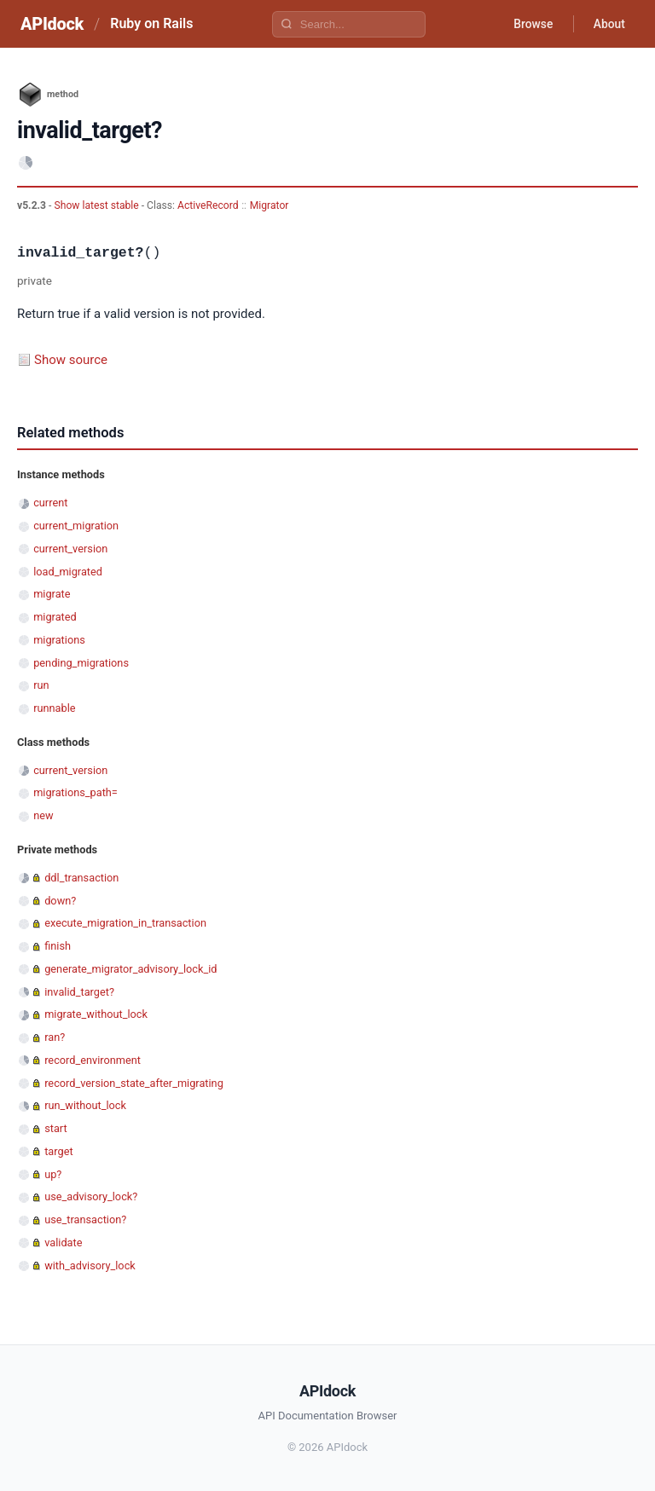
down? (60, 900)
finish (57, 945)
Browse (531, 24)
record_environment (92, 1060)
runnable (54, 708)
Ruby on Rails (151, 23)
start (55, 1128)
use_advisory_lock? (90, 1196)
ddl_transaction (81, 877)
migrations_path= (75, 792)
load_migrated (67, 571)
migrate (51, 593)
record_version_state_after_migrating (133, 1083)
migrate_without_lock (96, 1014)
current (50, 502)
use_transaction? (85, 1219)
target (58, 1151)
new (43, 815)
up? (52, 1174)
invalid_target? (79, 991)
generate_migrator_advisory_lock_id (130, 968)
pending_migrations (81, 662)
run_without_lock (85, 1105)
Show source (70, 359)
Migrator (269, 205)
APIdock (52, 24)
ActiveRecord (208, 205)
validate (63, 1242)
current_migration (76, 525)
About (608, 24)
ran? (54, 1037)
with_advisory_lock (90, 1265)
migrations (59, 639)
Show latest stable (97, 205)
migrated (55, 616)
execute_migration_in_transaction (125, 922)
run (41, 685)
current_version (70, 548)
